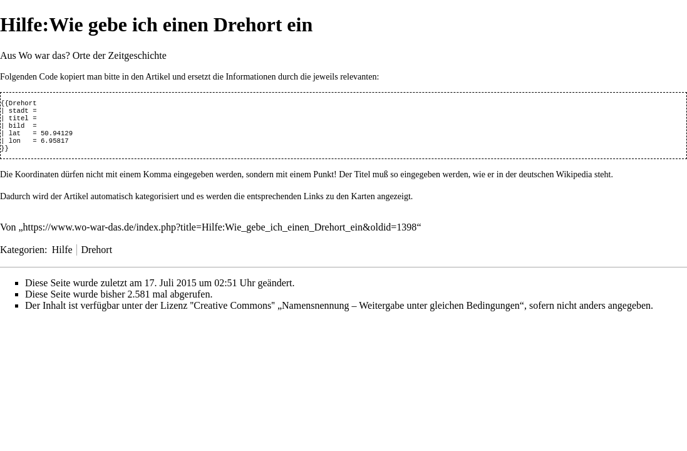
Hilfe (62, 258)
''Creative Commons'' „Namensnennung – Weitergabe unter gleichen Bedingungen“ (357, 314)
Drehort (96, 258)
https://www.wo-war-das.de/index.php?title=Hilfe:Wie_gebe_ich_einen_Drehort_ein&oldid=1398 (220, 236)
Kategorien (22, 258)
